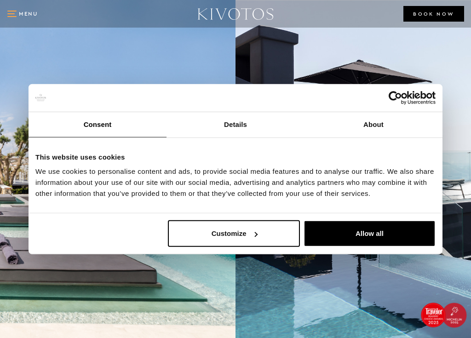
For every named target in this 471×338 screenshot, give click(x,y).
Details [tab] (235, 124)
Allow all (370, 233)
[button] (23, 13)
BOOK (433, 14)
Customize (235, 233)
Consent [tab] (98, 124)
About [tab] (373, 124)
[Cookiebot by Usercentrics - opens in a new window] (395, 97)
